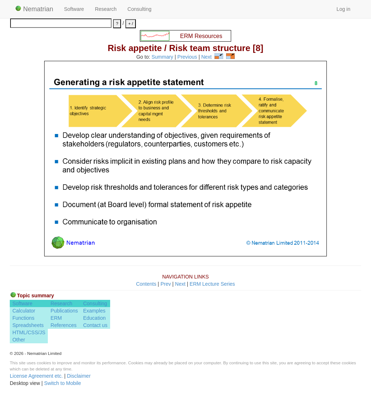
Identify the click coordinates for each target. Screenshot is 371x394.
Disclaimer (79, 376)
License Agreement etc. (36, 376)
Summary (162, 57)
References (64, 325)
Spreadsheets (27, 325)
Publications (64, 311)
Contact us (95, 325)
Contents (146, 284)
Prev (166, 284)
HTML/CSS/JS (28, 332)
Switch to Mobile (62, 383)
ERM (56, 318)
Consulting (139, 9)
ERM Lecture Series (212, 284)
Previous (187, 57)
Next (206, 57)
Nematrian (34, 9)
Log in (343, 9)
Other (18, 340)
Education (94, 318)
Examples (94, 311)
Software (74, 9)
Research (106, 9)
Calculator (23, 311)
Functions (23, 318)
